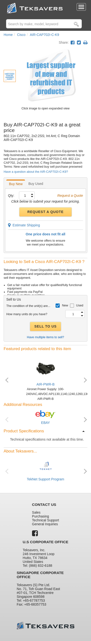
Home (8, 35)
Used (79, 305)
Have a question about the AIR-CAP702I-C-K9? (36, 171)
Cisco (21, 35)
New (65, 305)
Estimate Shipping (24, 225)
